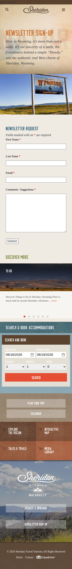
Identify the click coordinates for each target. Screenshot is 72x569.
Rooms (9, 361)
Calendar (36, 413)
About (19, 557)
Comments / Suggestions (21, 189)
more (54, 300)
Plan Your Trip (36, 403)
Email (10, 172)
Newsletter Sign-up (36, 524)
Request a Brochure (36, 508)
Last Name (13, 156)
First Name (13, 139)
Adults (30, 361)
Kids (49, 361)
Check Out (43, 349)
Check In (10, 349)
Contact (29, 557)
